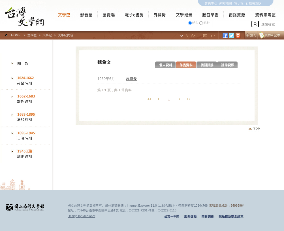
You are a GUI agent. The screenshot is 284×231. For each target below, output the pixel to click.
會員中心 (211, 3)
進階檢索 (268, 24)
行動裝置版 (253, 3)
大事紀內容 (65, 35)
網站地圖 (225, 3)
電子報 (239, 3)
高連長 (131, 79)
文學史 (32, 35)
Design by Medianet (81, 216)
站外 (207, 22)
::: (1, 32)
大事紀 (47, 35)
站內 (195, 22)
